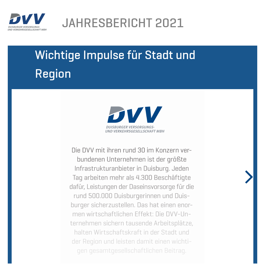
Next (245, 176)
